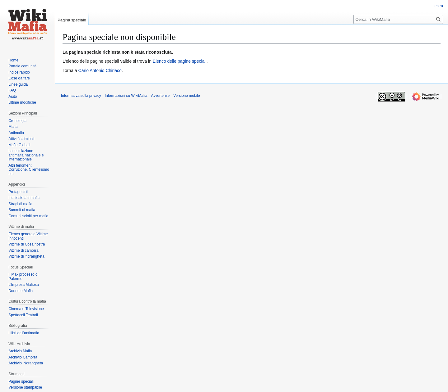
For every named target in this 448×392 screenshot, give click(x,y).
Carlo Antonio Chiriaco (100, 70)
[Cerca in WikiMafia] (398, 19)
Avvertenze (160, 95)
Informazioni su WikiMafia (126, 95)
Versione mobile (186, 95)
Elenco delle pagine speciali (180, 61)
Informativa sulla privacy (81, 95)
